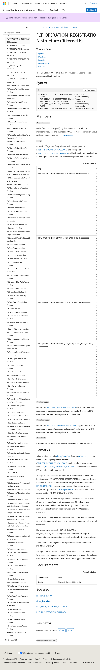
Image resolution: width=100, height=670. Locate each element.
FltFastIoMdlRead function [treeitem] (17, 549)
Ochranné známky (69, 662)
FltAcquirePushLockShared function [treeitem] (17, 103)
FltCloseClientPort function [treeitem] (17, 312)
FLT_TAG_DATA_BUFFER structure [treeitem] (16, 73)
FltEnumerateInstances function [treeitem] (15, 531)
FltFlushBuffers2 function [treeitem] (16, 582)
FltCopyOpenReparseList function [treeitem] (16, 360)
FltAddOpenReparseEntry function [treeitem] (16, 130)
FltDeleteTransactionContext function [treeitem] (17, 461)
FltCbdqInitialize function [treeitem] (16, 251)
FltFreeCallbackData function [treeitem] (18, 586)
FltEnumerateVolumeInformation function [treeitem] (18, 537)
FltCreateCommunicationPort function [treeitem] (18, 366)
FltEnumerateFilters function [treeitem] (17, 499)
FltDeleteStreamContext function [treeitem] (16, 448)
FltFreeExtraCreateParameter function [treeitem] (18, 597)
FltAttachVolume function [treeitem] (17, 207)
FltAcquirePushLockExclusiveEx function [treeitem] (18, 97)
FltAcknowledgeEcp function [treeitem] (18, 85)
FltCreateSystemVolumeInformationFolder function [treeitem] (18, 400)
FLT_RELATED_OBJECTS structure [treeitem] (16, 67)
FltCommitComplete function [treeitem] (18, 329)
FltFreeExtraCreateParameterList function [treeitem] (18, 604)
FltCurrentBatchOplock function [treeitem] (16, 407)
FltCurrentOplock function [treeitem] (17, 412)
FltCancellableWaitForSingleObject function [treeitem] (18, 239)
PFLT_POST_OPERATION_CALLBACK (52, 153)
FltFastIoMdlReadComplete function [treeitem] (17, 554)
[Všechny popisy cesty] (38, 27)
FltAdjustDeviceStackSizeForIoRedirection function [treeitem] (18, 136)
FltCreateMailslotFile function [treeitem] (18, 382)
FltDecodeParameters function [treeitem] (18, 419)
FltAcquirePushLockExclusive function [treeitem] (18, 90)
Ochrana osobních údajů (60, 659)
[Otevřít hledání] (85, 3)
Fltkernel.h (74, 27)
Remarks (41, 60)
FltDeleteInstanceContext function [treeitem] (16, 438)
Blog (36, 659)
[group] (66, 102)
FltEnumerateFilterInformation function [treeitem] (18, 494)
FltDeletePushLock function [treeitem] (17, 443)
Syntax (40, 53)
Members (42, 57)
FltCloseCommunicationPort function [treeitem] (17, 317)
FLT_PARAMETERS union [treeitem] (16, 45)
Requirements (43, 63)
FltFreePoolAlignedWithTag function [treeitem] (17, 627)
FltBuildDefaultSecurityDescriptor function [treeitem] (18, 219)
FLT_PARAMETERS (66, 135)
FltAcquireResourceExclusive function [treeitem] (17, 116)
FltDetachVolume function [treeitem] (17, 473)
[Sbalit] (27, 27)
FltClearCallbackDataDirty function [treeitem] (16, 297)
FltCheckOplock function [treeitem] (16, 288)
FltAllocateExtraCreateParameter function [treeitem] (18, 166)
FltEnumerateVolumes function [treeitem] (15, 544)
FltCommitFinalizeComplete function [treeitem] (17, 334)
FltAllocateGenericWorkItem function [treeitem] (17, 189)
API (43, 27)
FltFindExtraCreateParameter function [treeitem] (18, 574)
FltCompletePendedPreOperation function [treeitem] (18, 353)
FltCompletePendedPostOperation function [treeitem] (18, 347)
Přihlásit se (93, 3)
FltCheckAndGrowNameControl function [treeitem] (18, 270)
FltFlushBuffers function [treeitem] (16, 579)
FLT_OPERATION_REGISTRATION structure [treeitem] (18, 40)
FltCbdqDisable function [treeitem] (16, 244)
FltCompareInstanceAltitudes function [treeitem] (18, 340)
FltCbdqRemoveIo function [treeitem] (17, 258)
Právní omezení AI (10, 659)
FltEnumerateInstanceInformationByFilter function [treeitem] (18, 511)
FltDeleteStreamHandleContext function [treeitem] (18, 454)
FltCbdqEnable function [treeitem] (16, 248)
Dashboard (91, 10)
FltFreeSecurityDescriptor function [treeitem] (16, 634)
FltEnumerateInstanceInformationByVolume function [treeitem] (18, 518)
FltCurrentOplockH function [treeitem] (17, 416)
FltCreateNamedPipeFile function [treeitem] (16, 387)
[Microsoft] (4, 3)
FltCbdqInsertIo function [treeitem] (16, 255)
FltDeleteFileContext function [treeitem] (18, 433)
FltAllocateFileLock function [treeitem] (17, 184)
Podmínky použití (52, 662)
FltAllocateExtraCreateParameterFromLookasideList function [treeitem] (18, 172)
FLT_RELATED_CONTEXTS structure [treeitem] (16, 54)
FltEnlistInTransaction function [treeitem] (18, 489)
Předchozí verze (26, 659)
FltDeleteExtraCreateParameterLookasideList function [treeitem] (18, 428)
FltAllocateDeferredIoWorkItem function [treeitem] (18, 159)
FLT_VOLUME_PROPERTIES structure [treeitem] (17, 80)
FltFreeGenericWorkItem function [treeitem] (16, 614)
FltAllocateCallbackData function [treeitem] (16, 143)
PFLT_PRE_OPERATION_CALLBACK (52, 149)
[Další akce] (95, 27)
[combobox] (16, 33)
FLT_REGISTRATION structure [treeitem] (18, 49)
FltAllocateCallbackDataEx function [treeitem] (17, 149)
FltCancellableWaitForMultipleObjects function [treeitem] (18, 233)
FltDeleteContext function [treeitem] (17, 423)
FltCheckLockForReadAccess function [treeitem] (18, 277)
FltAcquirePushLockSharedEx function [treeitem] (18, 110)
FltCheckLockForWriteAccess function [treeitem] (18, 283)
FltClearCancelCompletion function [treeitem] (17, 303)
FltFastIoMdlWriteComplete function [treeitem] (17, 560)
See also (41, 66)
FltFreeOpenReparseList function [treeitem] (16, 621)
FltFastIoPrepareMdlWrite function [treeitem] (16, 567)
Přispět (45, 659)
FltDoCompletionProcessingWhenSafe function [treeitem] (18, 484)
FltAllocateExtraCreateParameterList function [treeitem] (18, 179)
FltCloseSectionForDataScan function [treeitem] (18, 324)
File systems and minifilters (58, 27)
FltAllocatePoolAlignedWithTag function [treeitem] (18, 196)
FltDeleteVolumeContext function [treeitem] (16, 467)
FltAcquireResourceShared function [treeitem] (17, 123)
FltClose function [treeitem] (13, 308)
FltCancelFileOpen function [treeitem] (17, 224)
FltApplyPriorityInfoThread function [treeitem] (17, 202)
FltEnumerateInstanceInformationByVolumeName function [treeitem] (18, 524)
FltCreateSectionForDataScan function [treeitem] (18, 394)
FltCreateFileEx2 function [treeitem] (16, 379)
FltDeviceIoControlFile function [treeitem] (15, 478)
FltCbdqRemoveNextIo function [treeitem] (15, 263)
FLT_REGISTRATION (44, 486)
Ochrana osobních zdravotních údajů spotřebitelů (22, 662)
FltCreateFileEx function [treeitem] (16, 375)
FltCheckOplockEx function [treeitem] (17, 292)
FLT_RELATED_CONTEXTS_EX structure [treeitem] (18, 60)
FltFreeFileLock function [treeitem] (16, 609)
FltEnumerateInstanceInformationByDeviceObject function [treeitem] (18, 504)
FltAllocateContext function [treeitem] (17, 154)
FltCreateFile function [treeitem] (15, 372)
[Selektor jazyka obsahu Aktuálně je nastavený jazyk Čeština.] (8, 653)
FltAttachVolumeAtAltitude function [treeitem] (17, 212)
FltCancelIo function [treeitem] (14, 228)
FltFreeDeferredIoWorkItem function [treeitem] (17, 591)
